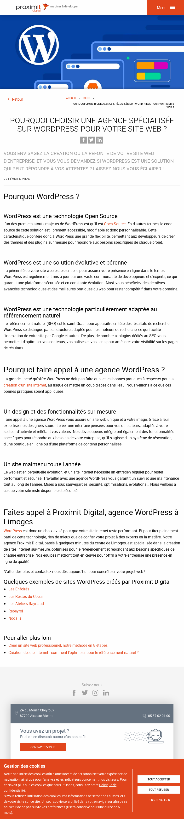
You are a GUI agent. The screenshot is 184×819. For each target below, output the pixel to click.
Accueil (71, 98)
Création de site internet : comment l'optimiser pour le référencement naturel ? (73, 652)
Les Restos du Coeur (25, 596)
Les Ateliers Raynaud (26, 603)
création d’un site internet (25, 385)
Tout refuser (159, 789)
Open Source (115, 223)
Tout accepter (159, 779)
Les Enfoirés (18, 589)
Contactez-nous (42, 747)
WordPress (13, 530)
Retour (15, 99)
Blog (86, 98)
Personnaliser (159, 800)
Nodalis (14, 618)
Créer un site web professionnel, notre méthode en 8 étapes (58, 645)
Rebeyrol (15, 611)
